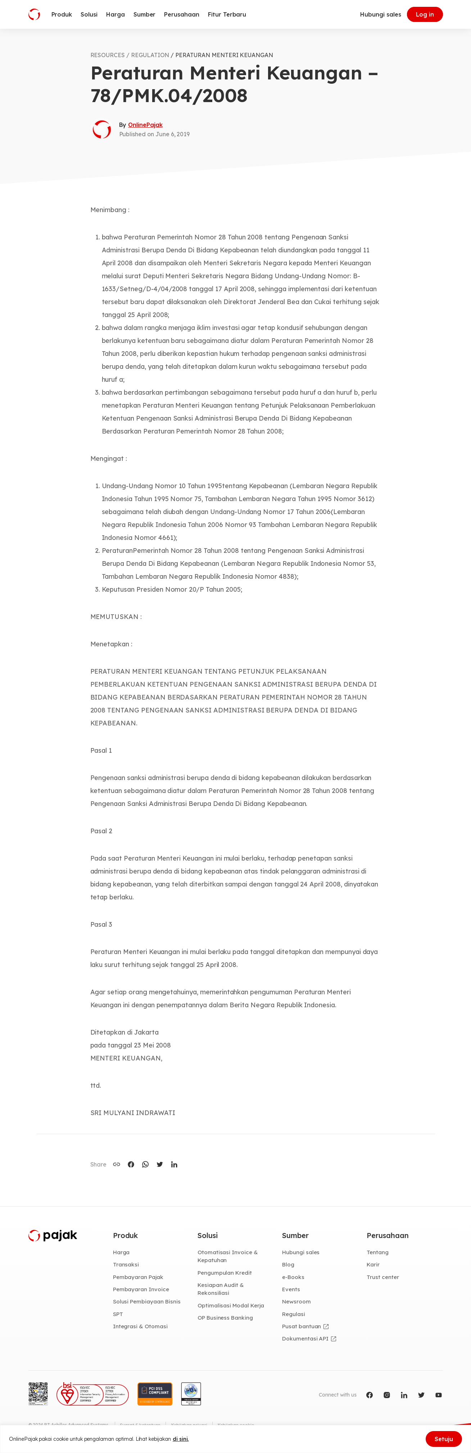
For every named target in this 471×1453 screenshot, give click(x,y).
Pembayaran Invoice (141, 1289)
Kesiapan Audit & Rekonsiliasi (221, 1289)
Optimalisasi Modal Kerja (232, 1306)
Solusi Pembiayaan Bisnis (147, 1302)
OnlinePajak (145, 124)
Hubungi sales (380, 14)
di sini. (181, 1439)
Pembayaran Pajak (138, 1277)
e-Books (293, 1277)
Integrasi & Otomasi (140, 1327)
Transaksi (126, 1265)
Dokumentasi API (306, 1339)
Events (291, 1289)
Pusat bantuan (301, 1327)
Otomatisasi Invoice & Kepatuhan (228, 1256)
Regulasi (294, 1315)
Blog (288, 1265)
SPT (118, 1315)
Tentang (378, 1252)
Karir (373, 1265)
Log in (425, 14)
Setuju (444, 1439)
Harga (122, 1252)
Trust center (383, 1277)
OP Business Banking (226, 1319)
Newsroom (297, 1302)
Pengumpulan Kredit (226, 1273)
